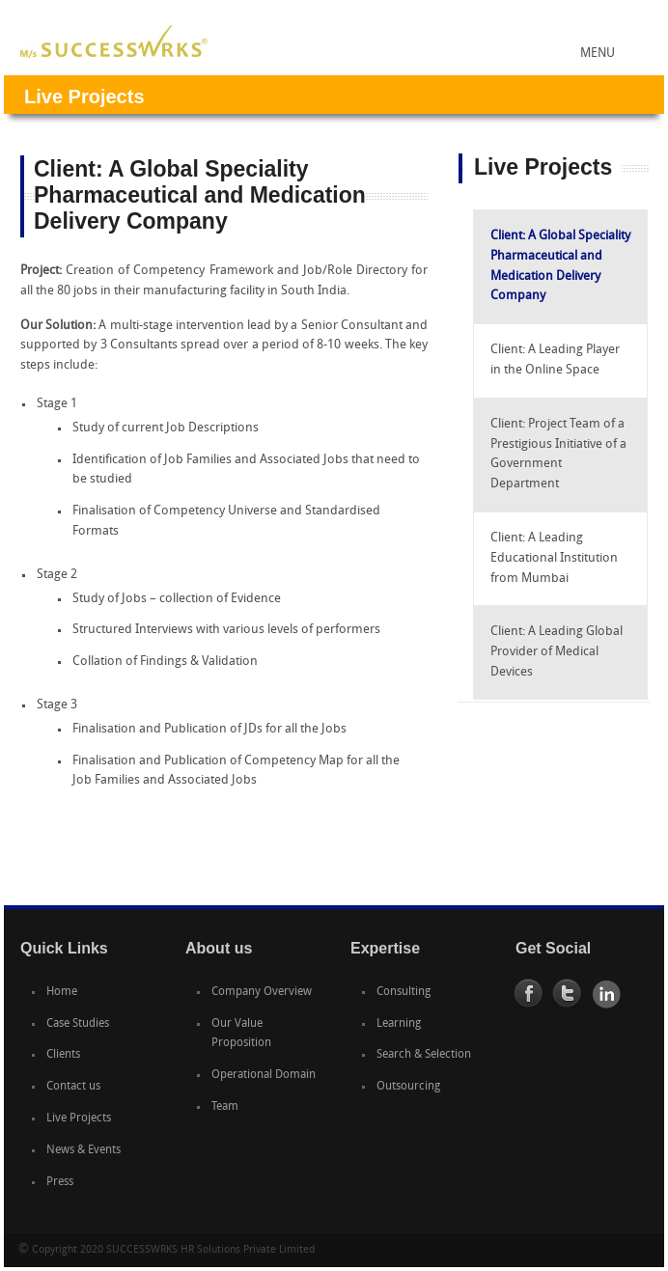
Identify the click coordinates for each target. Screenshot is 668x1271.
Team (224, 1107)
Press (59, 1182)
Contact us (73, 1086)
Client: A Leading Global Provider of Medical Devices (556, 651)
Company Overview (261, 992)
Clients (63, 1055)
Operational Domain (263, 1075)
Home (61, 992)
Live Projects (78, 1118)
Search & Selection (423, 1055)
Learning (398, 1024)
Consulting (403, 992)
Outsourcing (408, 1086)
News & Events (83, 1150)
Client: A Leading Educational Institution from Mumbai (554, 558)
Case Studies (77, 1024)
